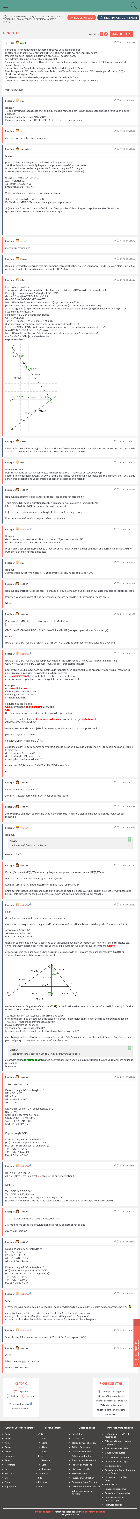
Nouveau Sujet (81, 17)
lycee (41, 1455)
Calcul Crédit (78, 1438)
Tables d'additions (81, 1447)
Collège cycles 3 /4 (50, 16)
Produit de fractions (82, 1464)
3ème (8, 1447)
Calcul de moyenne (81, 1451)
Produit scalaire (113, 1465)
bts (6, 1477)
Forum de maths (53, 1427)
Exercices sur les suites (117, 1457)
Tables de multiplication (84, 1442)
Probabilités (111, 1484)
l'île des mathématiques (93, 1511)
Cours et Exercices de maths (20, 1427)
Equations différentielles (117, 1493)
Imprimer (21, 1391)
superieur (43, 1473)
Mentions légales (44, 1511)
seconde (9, 1455)
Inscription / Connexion (118, 17)
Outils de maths (87, 1427)
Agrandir (29, 1396)
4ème (8, 1442)
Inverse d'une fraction (83, 1477)
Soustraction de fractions (85, 1460)
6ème (8, 1434)
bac (7, 1469)
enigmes (42, 1482)
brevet (8, 1451)
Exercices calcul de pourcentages (114, 1499)
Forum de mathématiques (24, 16)
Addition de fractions (82, 1455)
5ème (8, 1438)
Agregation (10, 1486)
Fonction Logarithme (115, 1488)
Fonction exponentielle (116, 1448)
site (40, 1477)
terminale (10, 1464)
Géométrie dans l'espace (117, 1461)
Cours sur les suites (115, 1452)
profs (41, 1486)
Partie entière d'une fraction (86, 1486)
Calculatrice (78, 1434)
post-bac (9, 1473)
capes (8, 1482)
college (42, 1434)
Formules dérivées (114, 1504)
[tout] (6, 21)
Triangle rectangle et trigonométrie (36, 19)
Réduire (12, 1396)
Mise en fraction (80, 1473)
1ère (7, 1460)
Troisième (8, 19)
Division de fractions (82, 1469)
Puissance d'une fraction (84, 1482)
